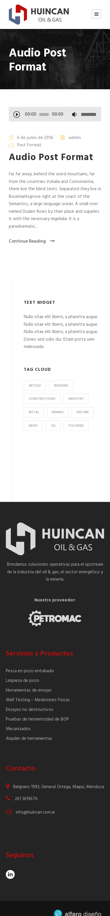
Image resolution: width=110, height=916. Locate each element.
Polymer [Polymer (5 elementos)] (76, 425)
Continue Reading (32, 241)
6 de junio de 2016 (35, 137)
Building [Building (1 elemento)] (61, 385)
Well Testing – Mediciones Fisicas (38, 683)
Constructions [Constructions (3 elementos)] (42, 399)
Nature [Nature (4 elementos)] (83, 412)
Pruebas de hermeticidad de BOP (37, 702)
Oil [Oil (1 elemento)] (53, 425)
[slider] (43, 114)
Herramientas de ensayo (29, 673)
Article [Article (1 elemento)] (35, 385)
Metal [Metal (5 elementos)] (34, 412)
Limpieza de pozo (22, 664)
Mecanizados (18, 712)
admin (75, 137)
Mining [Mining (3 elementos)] (58, 412)
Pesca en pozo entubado (30, 654)
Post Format (29, 145)
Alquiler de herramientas (29, 722)
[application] (55, 115)
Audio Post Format (51, 157)
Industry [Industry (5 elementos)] (76, 399)
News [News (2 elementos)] (33, 425)
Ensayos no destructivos (29, 693)
